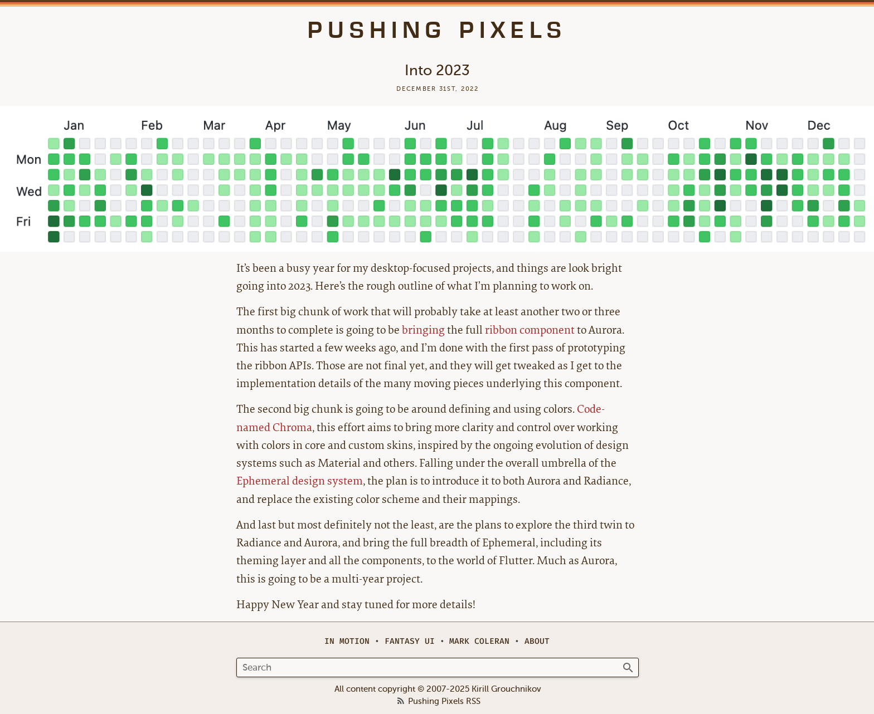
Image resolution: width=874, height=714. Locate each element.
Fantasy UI (410, 641)
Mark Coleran (479, 641)
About (537, 641)
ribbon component (530, 330)
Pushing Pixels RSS (444, 702)
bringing (423, 330)
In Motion (347, 641)
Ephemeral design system (299, 481)
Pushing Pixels (437, 30)
